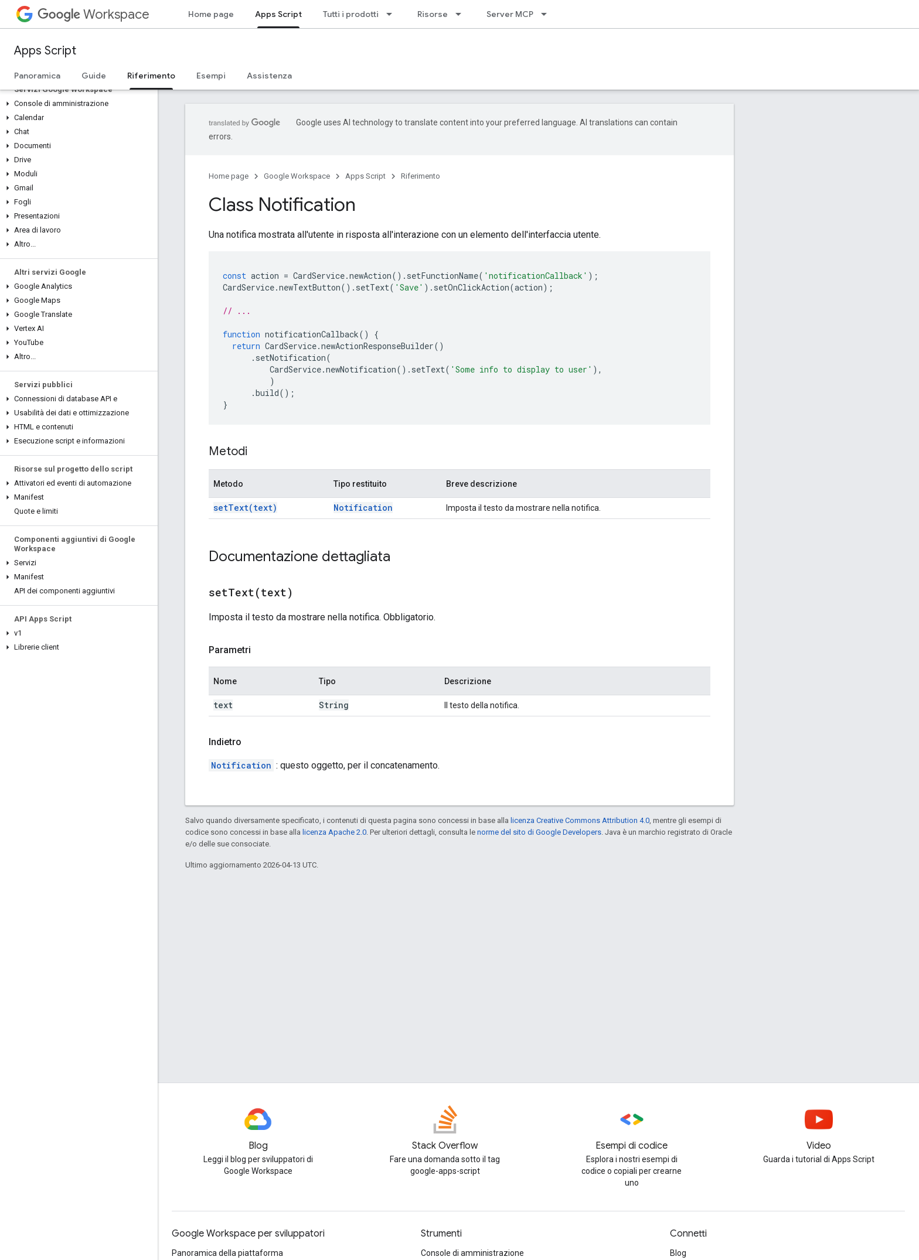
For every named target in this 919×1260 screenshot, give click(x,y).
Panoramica (37, 75)
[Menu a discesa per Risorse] (462, 14)
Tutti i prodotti (351, 14)
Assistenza (269, 75)
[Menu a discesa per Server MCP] (547, 14)
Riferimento (420, 176)
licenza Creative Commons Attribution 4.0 (579, 820)
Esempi (211, 75)
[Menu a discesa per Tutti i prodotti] (393, 14)
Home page (211, 14)
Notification (363, 507)
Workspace (93, 14)
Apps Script (45, 50)
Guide (93, 75)
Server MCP (509, 14)
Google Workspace (297, 176)
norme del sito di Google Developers (539, 832)
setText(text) (245, 507)
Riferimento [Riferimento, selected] (151, 75)
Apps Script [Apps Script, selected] (278, 14)
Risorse (432, 14)
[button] (76, 104)
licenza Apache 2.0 (334, 832)
